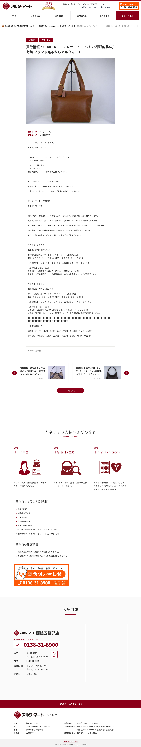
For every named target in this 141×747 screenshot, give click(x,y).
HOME (14, 15)
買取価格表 (82, 15)
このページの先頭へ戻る (70, 703)
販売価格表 (104, 15)
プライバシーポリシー (70, 741)
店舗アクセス (127, 15)
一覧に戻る (70, 390)
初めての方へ (36, 15)
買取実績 (59, 15)
